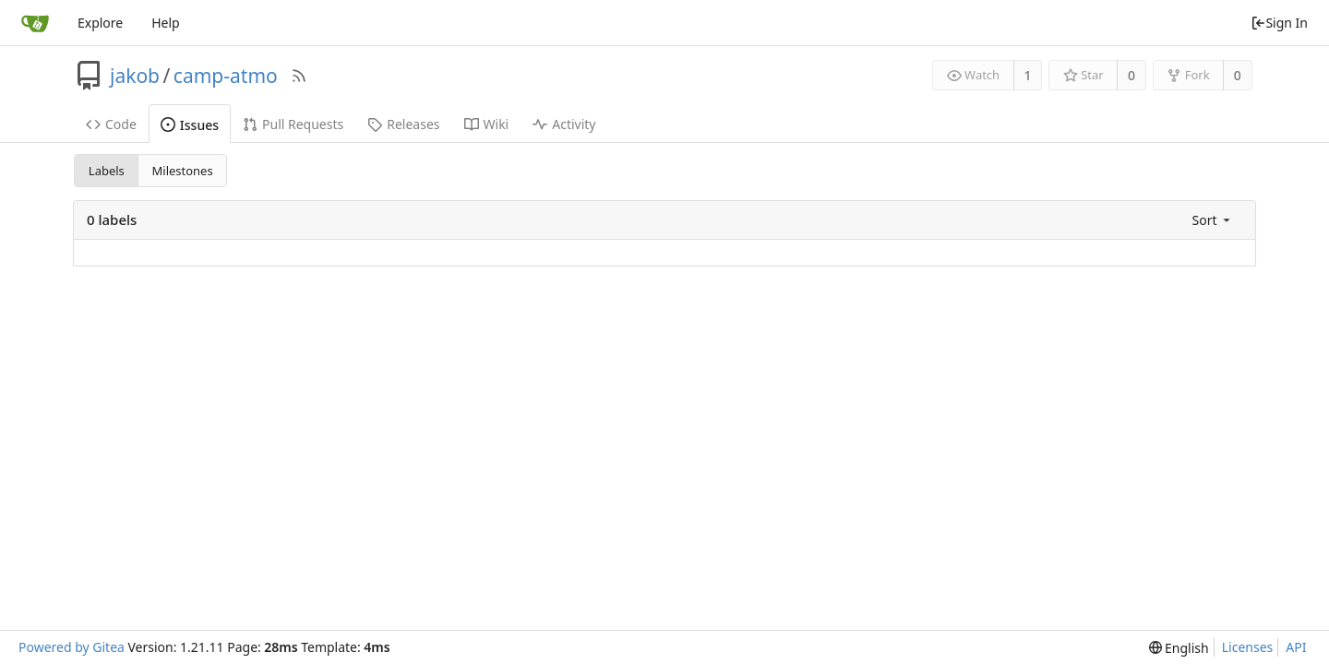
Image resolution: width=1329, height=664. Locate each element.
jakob (135, 75)
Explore (100, 22)
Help (165, 22)
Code (111, 124)
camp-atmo (226, 75)
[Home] (35, 23)
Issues (190, 125)
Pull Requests (293, 124)
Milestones (182, 170)
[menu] (1212, 220)
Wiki (486, 124)
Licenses (1248, 647)
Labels (107, 170)
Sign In (1279, 22)
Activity (564, 124)
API (1296, 647)
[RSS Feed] (299, 75)
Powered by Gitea (71, 647)
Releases (403, 124)
